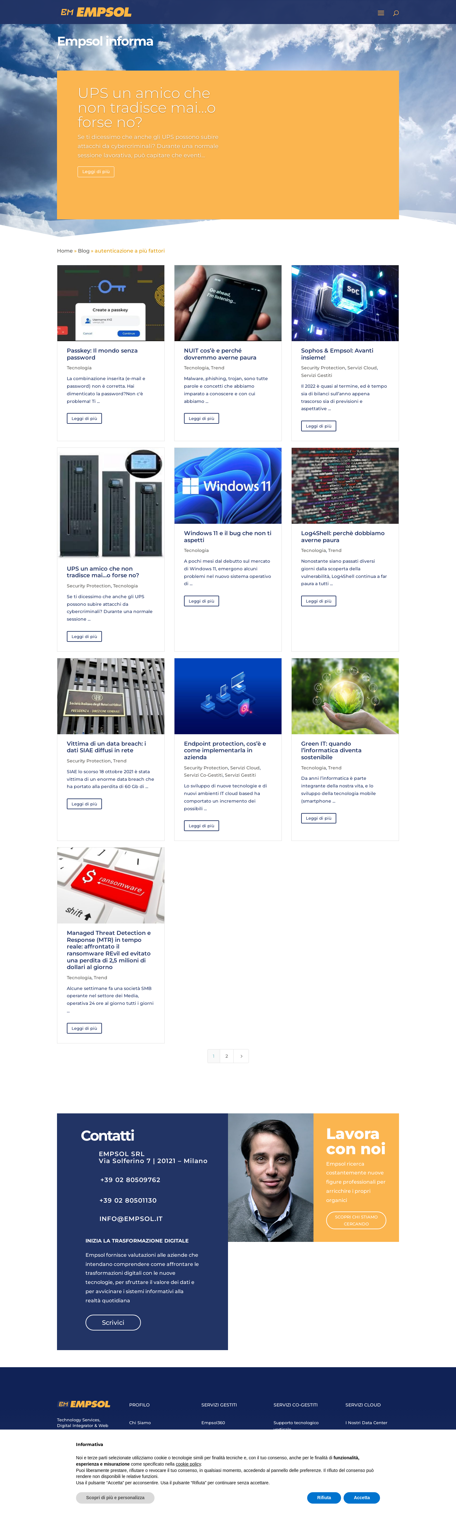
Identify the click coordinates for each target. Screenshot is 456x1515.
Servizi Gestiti (316, 375)
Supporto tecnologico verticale (296, 1426)
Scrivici (113, 1322)
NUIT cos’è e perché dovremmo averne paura (220, 354)
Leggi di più (96, 171)
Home (65, 251)
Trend (218, 368)
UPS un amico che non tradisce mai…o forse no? (147, 107)
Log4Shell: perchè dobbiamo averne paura (343, 537)
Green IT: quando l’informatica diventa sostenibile (331, 750)
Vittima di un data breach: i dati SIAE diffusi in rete (106, 747)
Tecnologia (79, 368)
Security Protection (323, 368)
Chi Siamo (140, 1422)
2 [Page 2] (226, 1056)
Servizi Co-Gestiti (203, 775)
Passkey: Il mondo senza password (102, 354)
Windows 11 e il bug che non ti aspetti (227, 537)
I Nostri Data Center (366, 1422)
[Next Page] (241, 1056)
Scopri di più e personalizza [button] (115, 1497)
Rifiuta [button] (324, 1497)
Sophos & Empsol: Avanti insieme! (337, 354)
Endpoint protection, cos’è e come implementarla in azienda (225, 750)
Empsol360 (213, 1422)
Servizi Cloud (362, 368)
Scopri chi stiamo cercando (356, 1220)
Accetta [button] (362, 1497)
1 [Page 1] (213, 1056)
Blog (84, 251)
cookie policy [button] (188, 1464)
